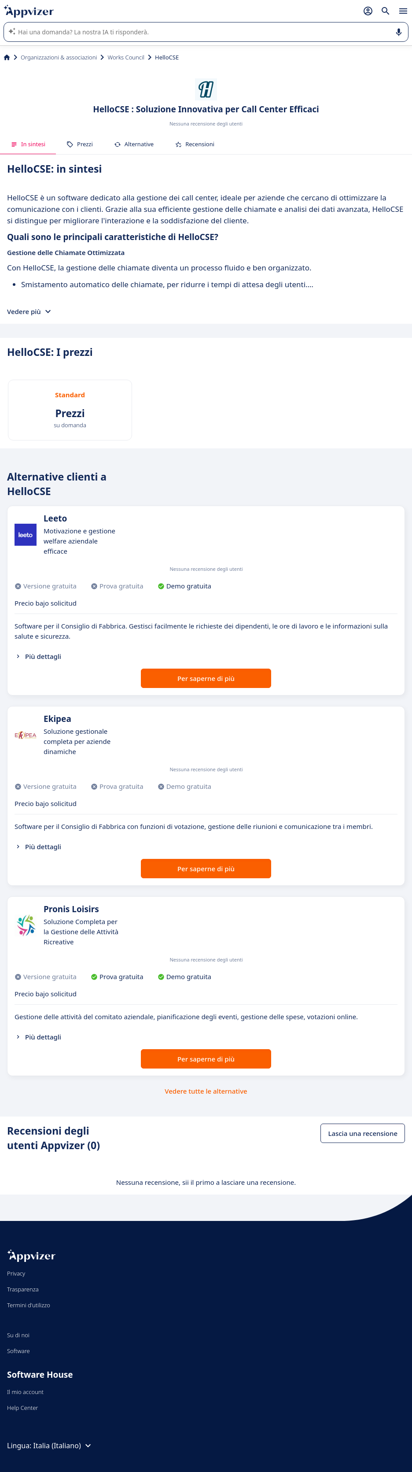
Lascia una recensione (362, 1133)
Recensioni (194, 144)
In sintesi (28, 144)
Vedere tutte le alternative (206, 1091)
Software (18, 1351)
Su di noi (18, 1335)
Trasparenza (23, 1289)
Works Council (125, 57)
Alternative (134, 144)
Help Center (22, 1408)
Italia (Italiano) (63, 1445)
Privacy (16, 1273)
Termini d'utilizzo (28, 1305)
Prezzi (79, 144)
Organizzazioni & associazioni (59, 57)
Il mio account (25, 1392)
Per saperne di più (206, 678)
